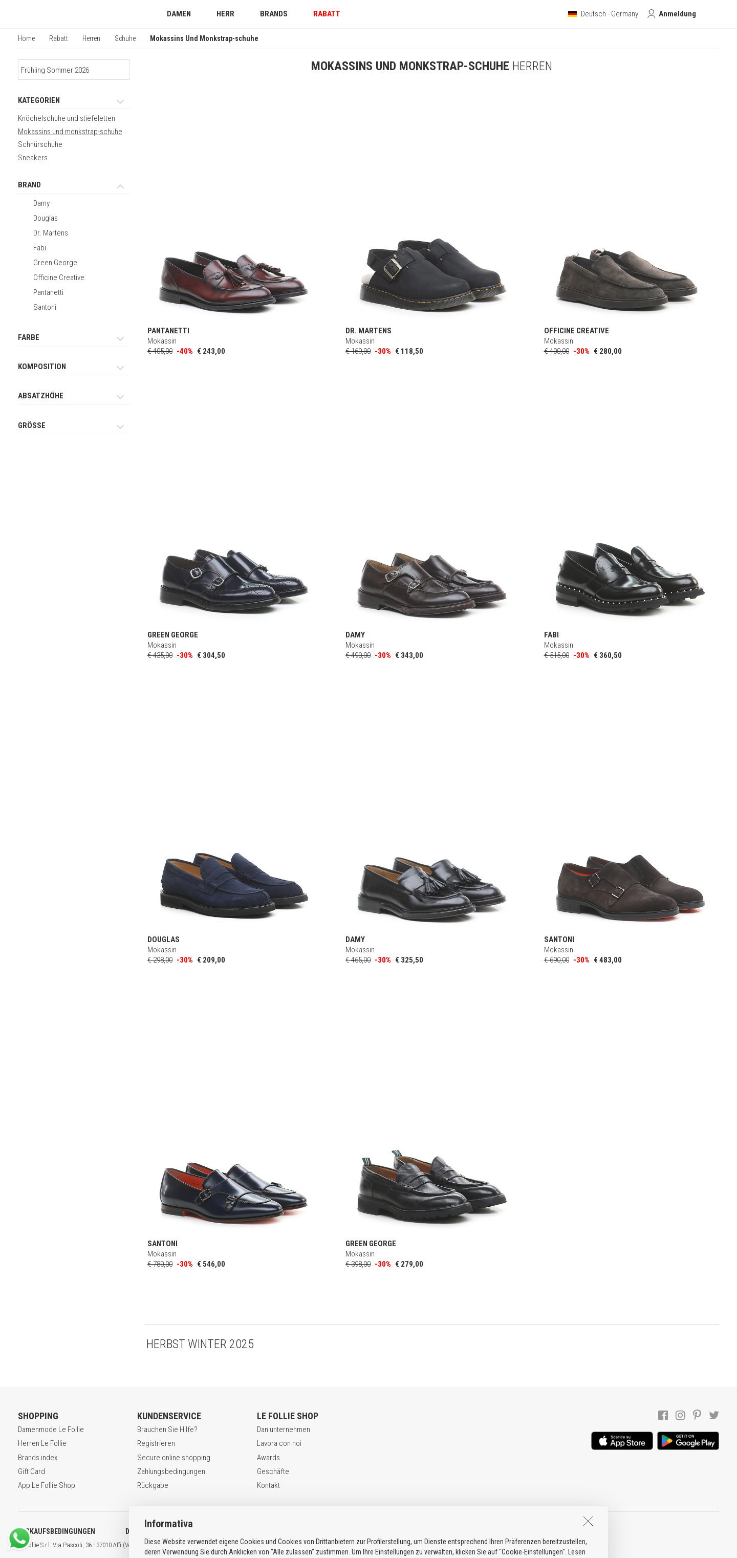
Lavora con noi (279, 1443)
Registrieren (156, 1443)
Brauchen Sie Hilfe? (167, 1429)
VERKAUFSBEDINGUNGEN (56, 1531)
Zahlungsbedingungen (171, 1471)
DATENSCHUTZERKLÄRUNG (167, 1531)
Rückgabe (152, 1485)
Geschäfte (273, 1471)
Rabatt (58, 38)
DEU (376, 1545)
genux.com (328, 1545)
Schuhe (125, 38)
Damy (41, 203)
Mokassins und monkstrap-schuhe (70, 131)
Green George (55, 262)
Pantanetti (48, 292)
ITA (351, 1545)
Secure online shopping (173, 1457)
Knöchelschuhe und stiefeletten (66, 118)
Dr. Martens (50, 233)
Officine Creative (58, 277)
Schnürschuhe (40, 144)
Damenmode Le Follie (51, 1429)
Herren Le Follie (42, 1443)
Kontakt (268, 1485)
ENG (363, 1545)
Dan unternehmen (283, 1429)
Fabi (39, 247)
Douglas (45, 218)
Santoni (44, 307)
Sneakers (33, 157)
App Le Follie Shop (46, 1485)
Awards (268, 1457)
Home (26, 38)
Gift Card (31, 1471)
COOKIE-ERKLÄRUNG (270, 1531)
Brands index (37, 1457)
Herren (91, 38)
